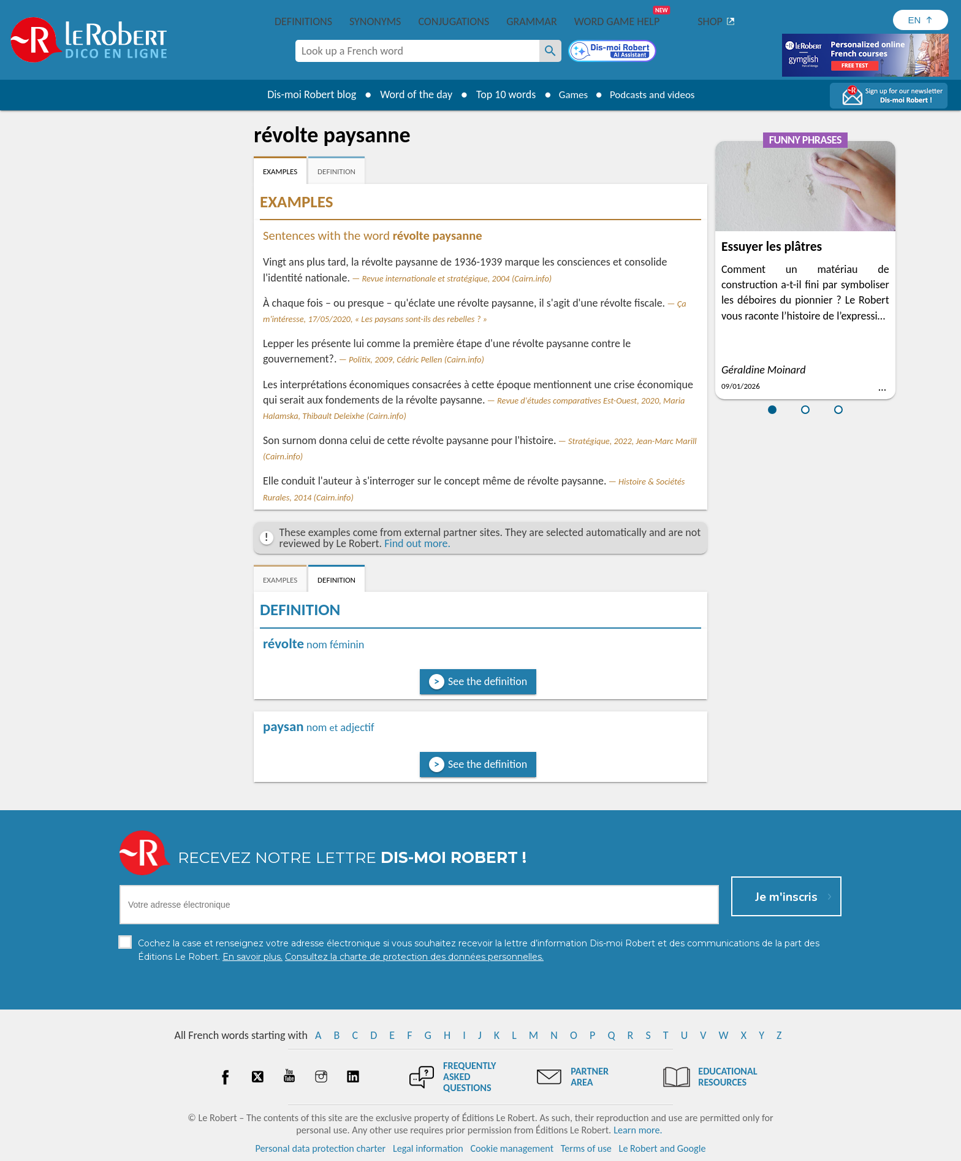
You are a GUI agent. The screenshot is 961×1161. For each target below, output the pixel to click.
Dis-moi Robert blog (306, 94)
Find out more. (417, 543)
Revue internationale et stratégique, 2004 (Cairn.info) (457, 278)
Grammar (531, 21)
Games (570, 94)
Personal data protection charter (321, 1148)
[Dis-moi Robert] (613, 52)
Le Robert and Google (662, 1148)
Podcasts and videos (654, 94)
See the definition (487, 681)
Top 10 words (500, 94)
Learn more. (637, 1130)
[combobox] (417, 51)
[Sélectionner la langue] (920, 20)
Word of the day (410, 94)
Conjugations (453, 21)
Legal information (428, 1148)
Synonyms (375, 21)
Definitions (303, 21)
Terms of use (586, 1148)
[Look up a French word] (550, 51)
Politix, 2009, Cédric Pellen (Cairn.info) (416, 359)
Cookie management (511, 1148)
